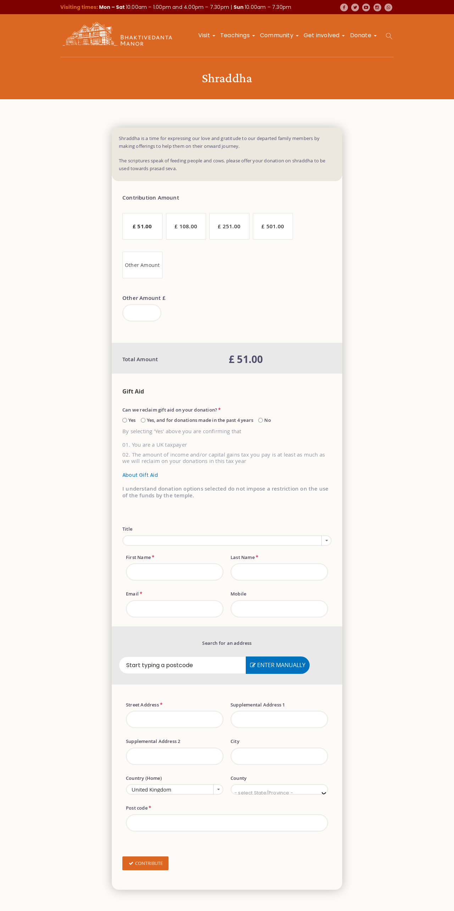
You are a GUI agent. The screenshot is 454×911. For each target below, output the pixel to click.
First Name (140, 557)
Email (134, 594)
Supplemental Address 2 (153, 741)
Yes (132, 420)
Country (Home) (144, 778)
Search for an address (226, 643)
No (267, 420)
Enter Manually (277, 665)
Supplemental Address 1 (258, 705)
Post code (138, 808)
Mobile (238, 594)
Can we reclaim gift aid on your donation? (171, 410)
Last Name (244, 557)
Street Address (144, 705)
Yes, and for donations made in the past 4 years (200, 420)
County (239, 778)
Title (127, 529)
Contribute (145, 863)
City (235, 741)
